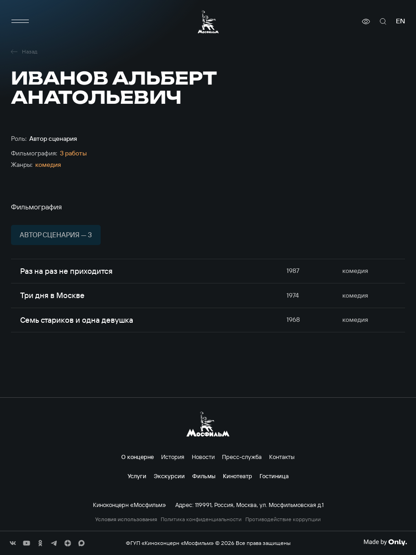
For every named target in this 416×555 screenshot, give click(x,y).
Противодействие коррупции (283, 519)
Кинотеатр (237, 476)
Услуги (137, 476)
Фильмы (204, 476)
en (400, 21)
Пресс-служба (242, 456)
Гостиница (274, 476)
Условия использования (126, 519)
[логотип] (208, 22)
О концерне (137, 456)
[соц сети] (12, 543)
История (172, 456)
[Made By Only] (385, 542)
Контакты (282, 456)
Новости (203, 456)
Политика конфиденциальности (201, 519)
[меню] (20, 21)
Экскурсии (169, 476)
